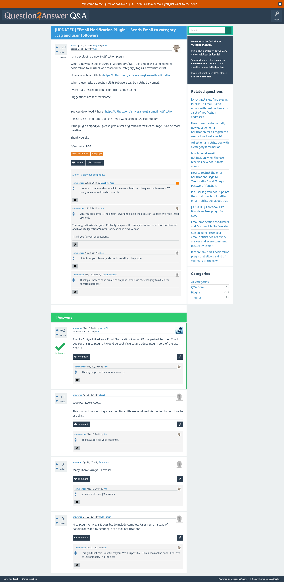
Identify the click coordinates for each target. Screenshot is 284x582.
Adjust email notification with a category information (210, 145)
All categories (200, 281)
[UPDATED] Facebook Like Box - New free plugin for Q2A (207, 211)
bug (217, 67)
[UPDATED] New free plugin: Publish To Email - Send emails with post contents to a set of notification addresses (209, 108)
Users (163, 17)
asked (73, 45)
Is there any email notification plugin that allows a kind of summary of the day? (210, 256)
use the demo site (201, 76)
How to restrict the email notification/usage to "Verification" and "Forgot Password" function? (208, 179)
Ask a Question (178, 17)
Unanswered (138, 17)
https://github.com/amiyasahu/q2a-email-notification (137, 75)
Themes (196, 297)
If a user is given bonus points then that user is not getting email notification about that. (210, 196)
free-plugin (97, 154)
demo (157, 4)
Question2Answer (201, 44)
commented (78, 183)
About (202, 17)
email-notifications (80, 154)
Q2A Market (274, 579)
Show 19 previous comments (88, 174)
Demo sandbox (29, 579)
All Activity (97, 17)
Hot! (124, 17)
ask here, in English (209, 54)
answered (77, 328)
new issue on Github (202, 63)
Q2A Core (197, 287)
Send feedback (11, 579)
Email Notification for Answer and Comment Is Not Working (210, 224)
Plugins (96, 45)
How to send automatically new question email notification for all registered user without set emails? (209, 130)
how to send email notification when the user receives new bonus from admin (208, 160)
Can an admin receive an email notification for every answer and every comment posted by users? (209, 239)
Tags (152, 17)
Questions (112, 17)
